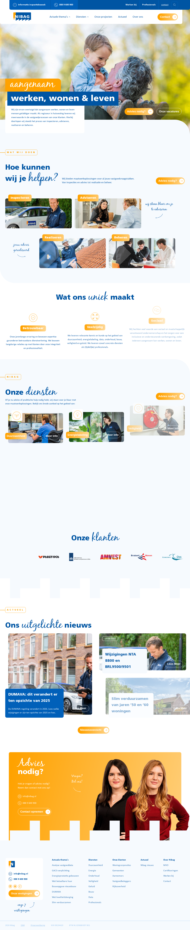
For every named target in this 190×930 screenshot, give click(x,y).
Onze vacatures (169, 111)
